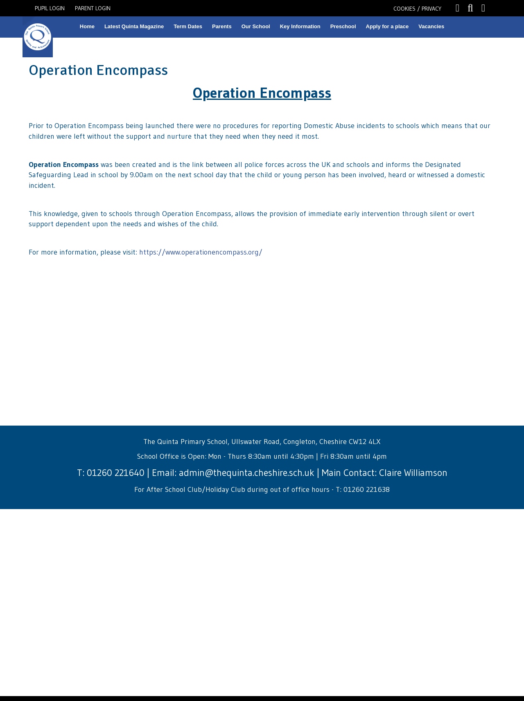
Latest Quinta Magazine (134, 26)
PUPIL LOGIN (50, 8)
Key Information (300, 26)
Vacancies (431, 26)
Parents (222, 26)
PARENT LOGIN (93, 8)
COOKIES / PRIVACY (417, 8)
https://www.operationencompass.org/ (200, 252)
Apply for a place (387, 26)
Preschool (343, 26)
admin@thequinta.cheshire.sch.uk (246, 472)
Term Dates (188, 26)
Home (87, 26)
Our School (256, 26)
